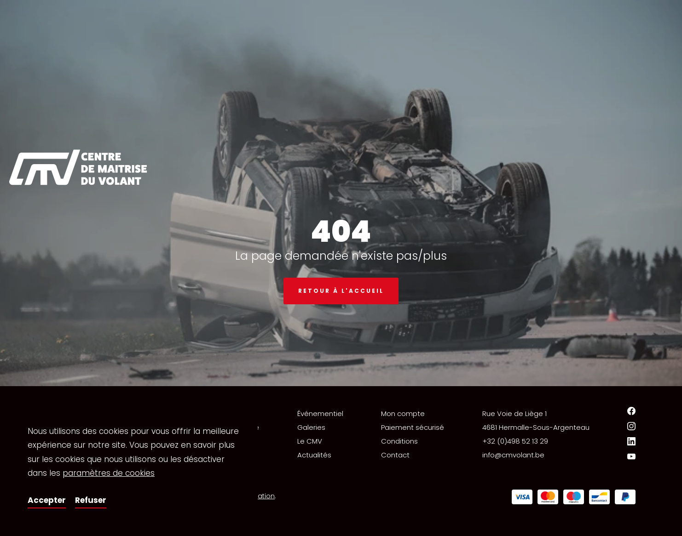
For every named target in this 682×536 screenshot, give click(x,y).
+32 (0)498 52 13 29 (515, 441)
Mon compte (403, 413)
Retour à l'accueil (341, 291)
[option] (341, 193)
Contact (395, 455)
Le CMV (309, 441)
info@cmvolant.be (513, 455)
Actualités (314, 455)
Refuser (90, 500)
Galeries (311, 427)
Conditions (399, 441)
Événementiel (320, 413)
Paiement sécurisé (412, 427)
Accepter (47, 500)
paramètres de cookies (109, 473)
